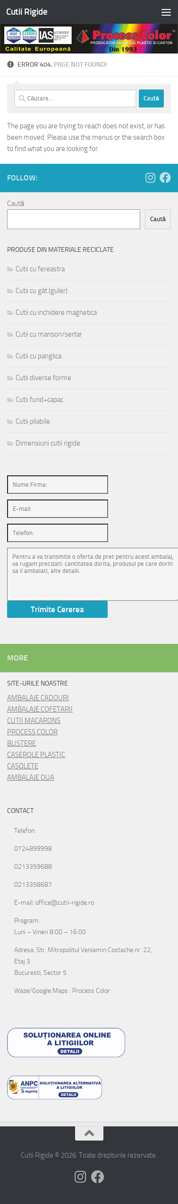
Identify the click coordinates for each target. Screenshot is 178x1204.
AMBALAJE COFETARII (40, 709)
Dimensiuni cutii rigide (48, 443)
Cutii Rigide (26, 11)
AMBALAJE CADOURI (38, 698)
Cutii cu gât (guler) (42, 290)
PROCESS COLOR (32, 732)
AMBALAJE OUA (30, 777)
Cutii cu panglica (38, 356)
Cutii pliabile (33, 421)
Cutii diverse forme (43, 378)
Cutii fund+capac (39, 399)
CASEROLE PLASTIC (36, 754)
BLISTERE (21, 743)
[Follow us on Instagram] (150, 177)
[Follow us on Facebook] (165, 177)
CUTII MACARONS (33, 720)
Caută (15, 203)
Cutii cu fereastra (40, 269)
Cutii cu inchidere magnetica (56, 312)
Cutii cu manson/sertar (49, 334)
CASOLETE (22, 766)
